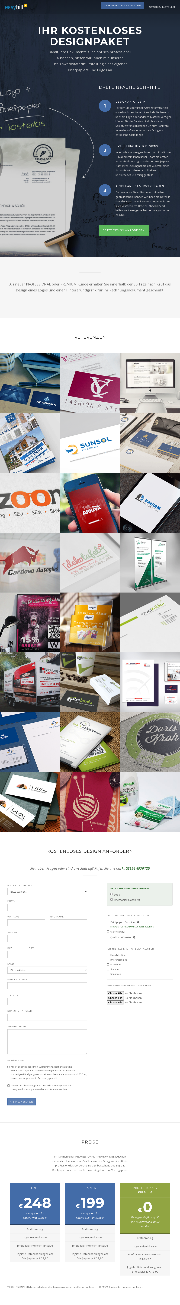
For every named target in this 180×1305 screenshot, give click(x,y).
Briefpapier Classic (125, 900)
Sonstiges (114, 974)
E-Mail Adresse (17, 979)
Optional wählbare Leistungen (128, 915)
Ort (31, 948)
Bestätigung (15, 1060)
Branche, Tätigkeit (19, 1011)
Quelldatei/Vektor (121, 937)
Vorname (13, 916)
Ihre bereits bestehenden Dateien (129, 985)
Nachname (57, 916)
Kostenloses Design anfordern (123, 7)
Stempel (113, 969)
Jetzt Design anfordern (124, 230)
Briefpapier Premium (130, 924)
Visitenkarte (116, 932)
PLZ (9, 948)
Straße (12, 932)
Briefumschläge (117, 959)
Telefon (12, 995)
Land (10, 964)
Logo (115, 894)
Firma (11, 901)
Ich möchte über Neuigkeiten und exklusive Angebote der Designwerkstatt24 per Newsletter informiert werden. (39, 1087)
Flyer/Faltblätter (117, 955)
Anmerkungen (16, 1026)
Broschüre (114, 964)
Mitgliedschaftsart (20, 885)
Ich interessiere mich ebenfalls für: (131, 948)
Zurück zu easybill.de (162, 7)
